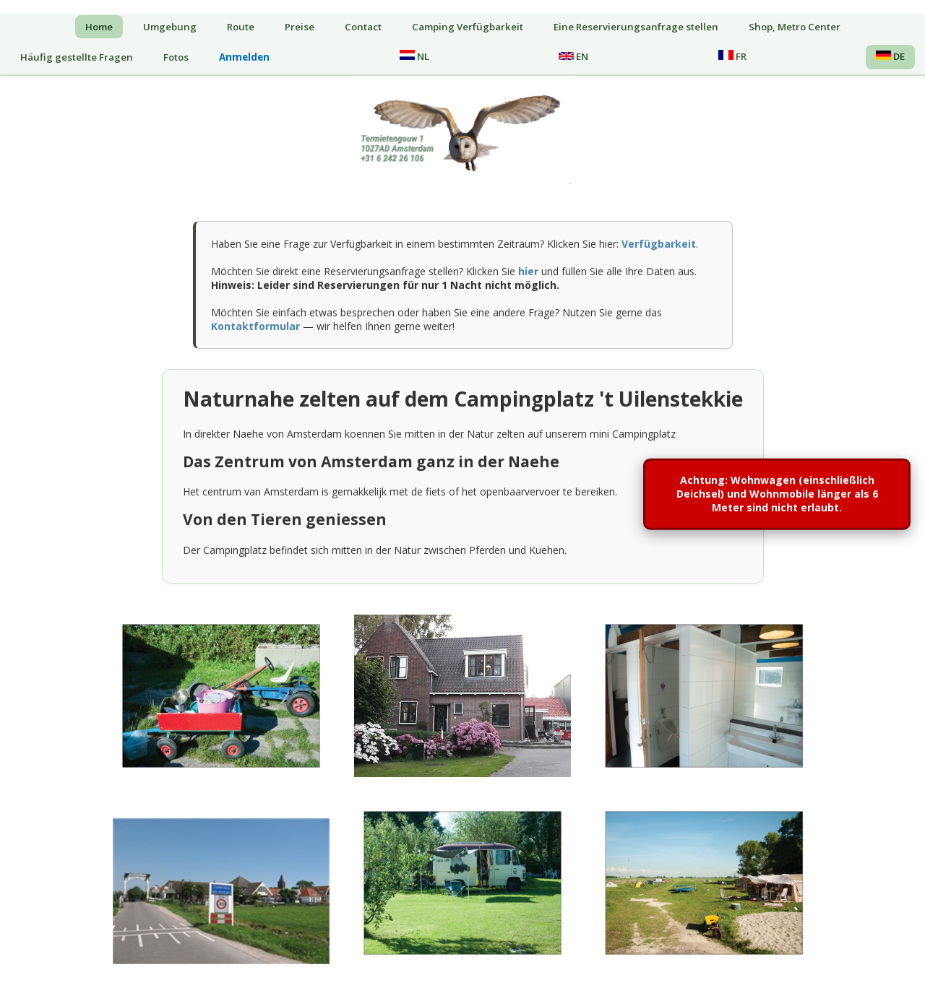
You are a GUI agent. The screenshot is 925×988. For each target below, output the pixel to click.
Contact (363, 26)
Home (99, 26)
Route (240, 26)
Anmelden (244, 57)
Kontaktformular (255, 326)
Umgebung (170, 26)
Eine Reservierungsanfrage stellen (636, 26)
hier (528, 271)
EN (573, 56)
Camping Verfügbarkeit (467, 26)
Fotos (176, 57)
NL (414, 56)
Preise (299, 26)
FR (732, 56)
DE (890, 56)
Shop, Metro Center (794, 26)
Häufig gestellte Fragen (76, 57)
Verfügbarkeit (658, 244)
